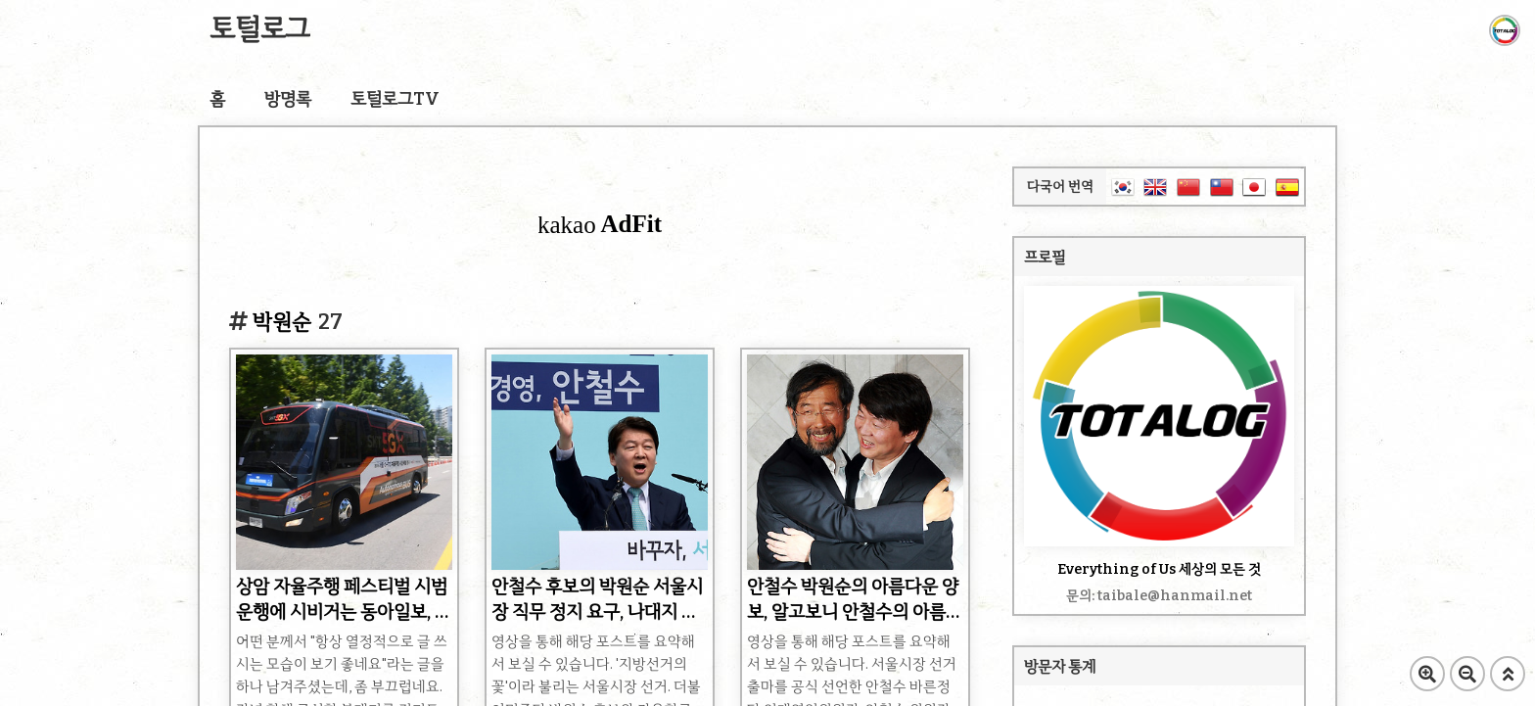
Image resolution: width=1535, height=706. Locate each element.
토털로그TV (395, 99)
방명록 (287, 99)
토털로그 (259, 29)
